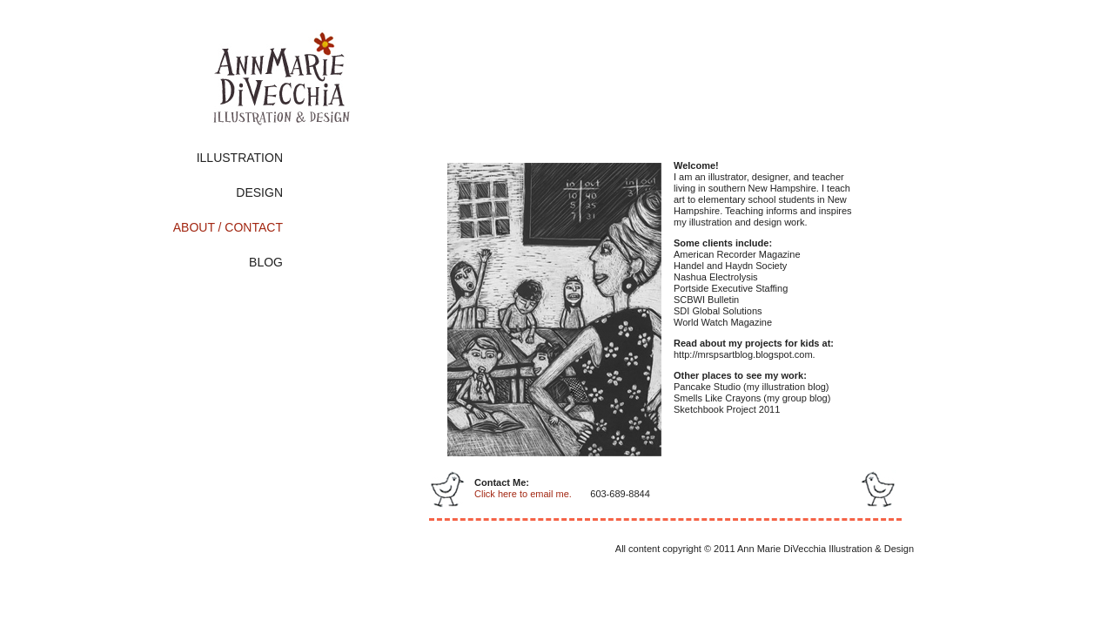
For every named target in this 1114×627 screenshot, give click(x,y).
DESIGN (259, 192)
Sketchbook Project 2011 (727, 409)
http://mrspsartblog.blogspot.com (743, 354)
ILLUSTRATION (240, 158)
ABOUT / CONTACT (228, 227)
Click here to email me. (523, 494)
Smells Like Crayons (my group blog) (752, 398)
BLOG (266, 262)
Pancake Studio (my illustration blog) (751, 386)
